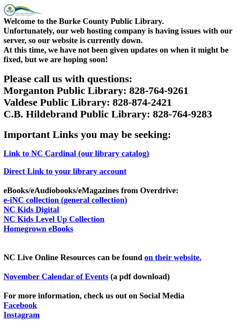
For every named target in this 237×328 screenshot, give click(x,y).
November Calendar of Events (55, 276)
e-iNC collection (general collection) (65, 199)
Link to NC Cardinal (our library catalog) (76, 153)
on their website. (172, 257)
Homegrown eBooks (38, 228)
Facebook (20, 305)
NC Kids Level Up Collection (54, 219)
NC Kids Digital (31, 209)
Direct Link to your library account (64, 171)
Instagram (21, 314)
